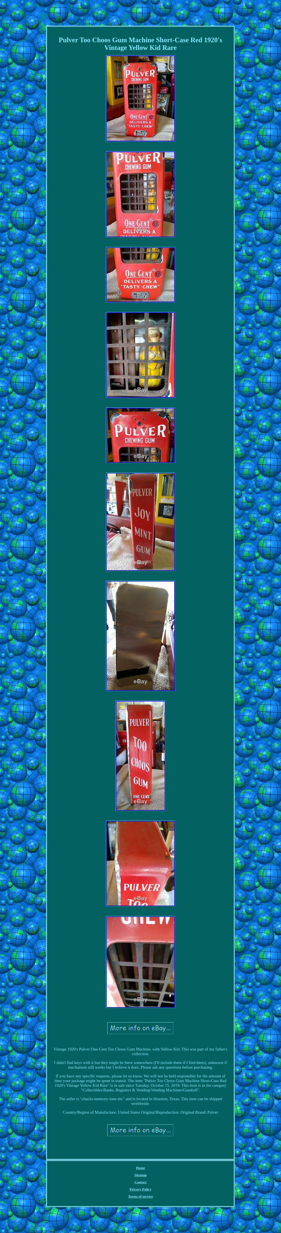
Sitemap (140, 1175)
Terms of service (140, 1196)
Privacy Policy (140, 1189)
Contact (140, 1182)
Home (140, 1168)
